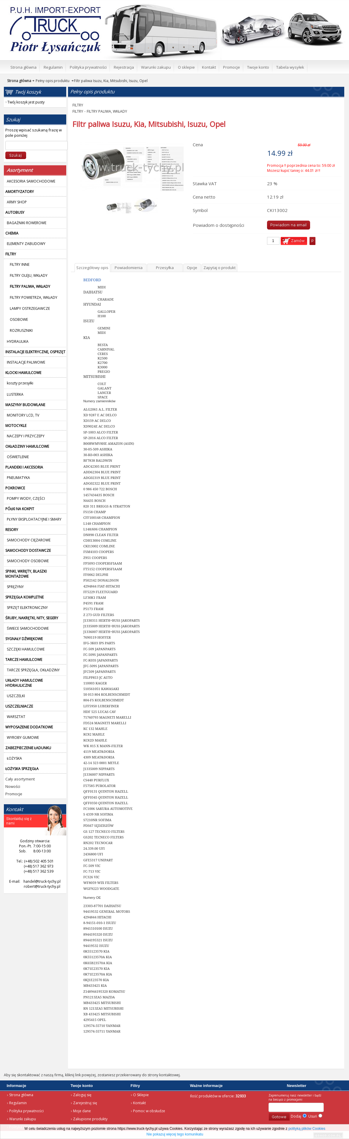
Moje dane (82, 1110)
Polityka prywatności (26, 1110)
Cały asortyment (20, 779)
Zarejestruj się (85, 1102)
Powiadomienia (129, 267)
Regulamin (18, 1102)
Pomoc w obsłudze (149, 1110)
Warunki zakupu (22, 1118)
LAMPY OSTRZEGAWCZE (30, 308)
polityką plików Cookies (306, 1129)
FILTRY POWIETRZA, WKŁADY (33, 297)
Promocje (13, 793)
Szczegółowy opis (92, 267)
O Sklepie (141, 1094)
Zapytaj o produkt (219, 267)
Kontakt (139, 1102)
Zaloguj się (82, 1094)
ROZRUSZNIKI (21, 330)
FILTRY (77, 105)
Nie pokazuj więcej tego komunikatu (174, 1134)
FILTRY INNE (19, 264)
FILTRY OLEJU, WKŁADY (29, 275)
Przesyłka (165, 267)
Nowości (12, 786)
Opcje (192, 267)
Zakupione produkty (90, 1118)
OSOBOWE (19, 319)
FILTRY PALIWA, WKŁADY (107, 111)
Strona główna (21, 1094)
